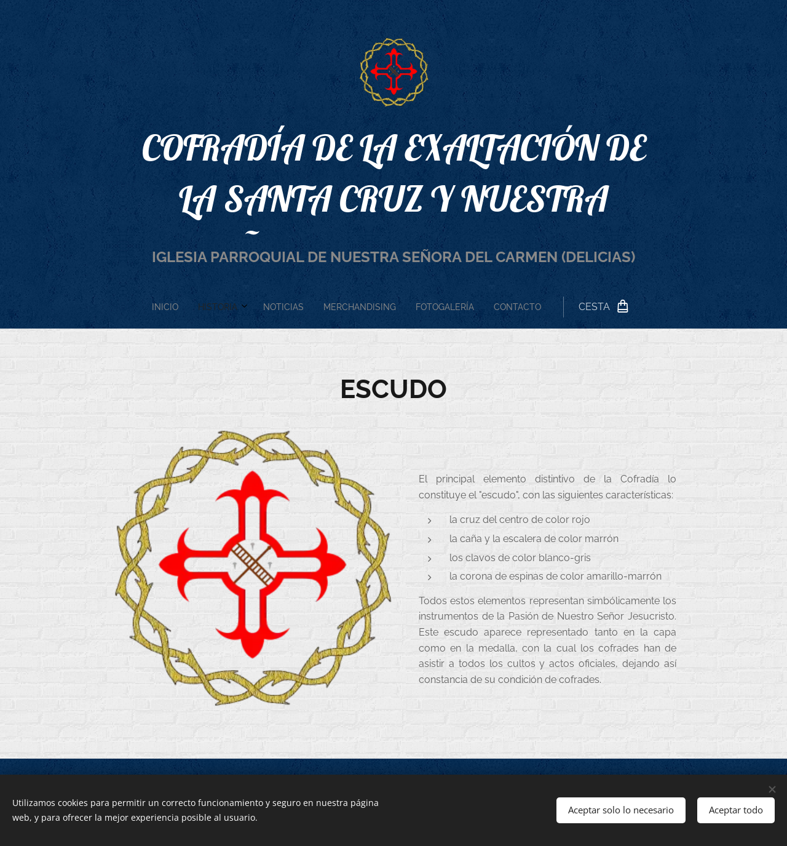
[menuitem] (299, 307)
